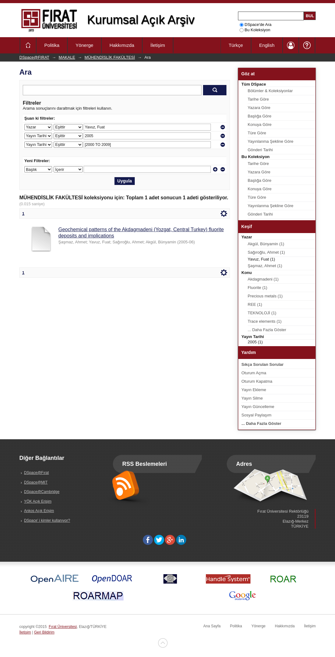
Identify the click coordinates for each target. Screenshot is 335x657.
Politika (51, 45)
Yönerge (84, 45)
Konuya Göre (260, 124)
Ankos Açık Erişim (39, 511)
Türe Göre (257, 133)
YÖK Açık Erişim (37, 501)
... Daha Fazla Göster (267, 329)
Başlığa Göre (259, 116)
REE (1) (255, 304)
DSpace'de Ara (255, 24)
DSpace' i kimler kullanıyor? (47, 520)
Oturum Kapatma (256, 381)
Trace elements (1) (265, 321)
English (266, 45)
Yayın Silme (252, 398)
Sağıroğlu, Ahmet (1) (266, 252)
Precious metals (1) (265, 296)
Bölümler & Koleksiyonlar (270, 90)
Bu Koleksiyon (255, 29)
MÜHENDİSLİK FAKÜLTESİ (110, 57)
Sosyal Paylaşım (256, 415)
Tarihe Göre (258, 99)
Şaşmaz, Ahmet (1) (265, 265)
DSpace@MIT (36, 482)
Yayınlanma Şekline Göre (270, 141)
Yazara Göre (259, 107)
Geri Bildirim (44, 632)
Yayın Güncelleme (257, 406)
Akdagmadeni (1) (263, 279)
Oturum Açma (253, 373)
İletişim (157, 45)
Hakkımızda (121, 45)
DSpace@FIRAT (34, 57)
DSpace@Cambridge (42, 492)
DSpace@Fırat (36, 472)
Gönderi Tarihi (260, 149)
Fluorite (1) (257, 287)
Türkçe (236, 45)
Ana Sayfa (212, 626)
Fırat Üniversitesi (63, 627)
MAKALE (67, 57)
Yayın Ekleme (253, 389)
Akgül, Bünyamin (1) (266, 243)
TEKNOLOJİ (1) (262, 313)
